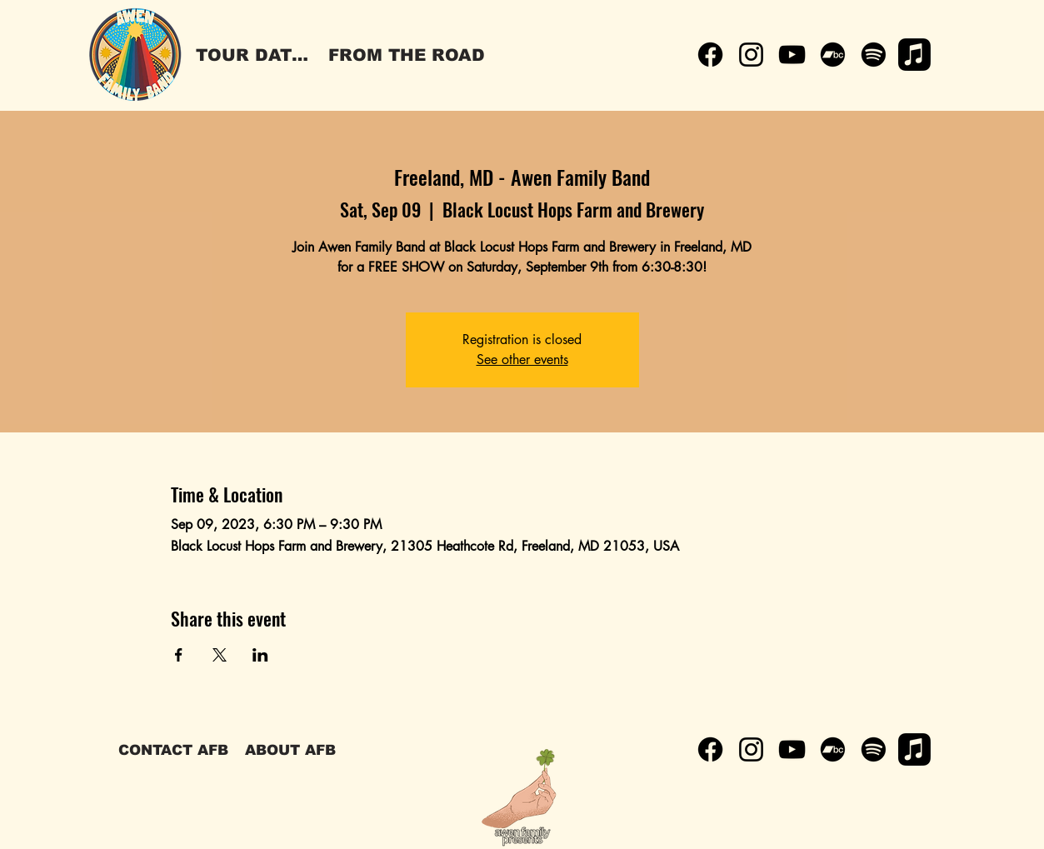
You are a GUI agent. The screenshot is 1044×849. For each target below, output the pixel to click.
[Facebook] (710, 54)
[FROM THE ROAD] (406, 55)
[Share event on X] (219, 655)
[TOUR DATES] (255, 55)
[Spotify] (873, 54)
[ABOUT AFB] (291, 750)
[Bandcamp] (833, 54)
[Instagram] (751, 54)
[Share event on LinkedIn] (260, 655)
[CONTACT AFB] (173, 750)
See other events (522, 359)
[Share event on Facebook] (179, 655)
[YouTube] (792, 54)
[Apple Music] (914, 54)
